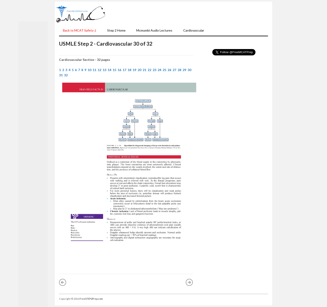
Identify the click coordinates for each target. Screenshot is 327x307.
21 (144, 70)
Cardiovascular (193, 30)
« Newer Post (62, 282)
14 (109, 70)
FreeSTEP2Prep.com (91, 298)
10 (89, 70)
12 (99, 70)
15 (114, 70)
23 (154, 70)
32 (66, 75)
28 (179, 70)
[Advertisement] (189, 14)
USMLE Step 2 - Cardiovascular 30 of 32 (105, 43)
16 (119, 70)
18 (129, 70)
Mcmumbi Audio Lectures (154, 30)
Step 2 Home (116, 30)
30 (189, 70)
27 (174, 70)
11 (94, 70)
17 (124, 70)
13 (104, 70)
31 (61, 75)
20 (139, 70)
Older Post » (189, 282)
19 (134, 70)
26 (169, 70)
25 (164, 70)
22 (149, 70)
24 (159, 70)
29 (184, 70)
